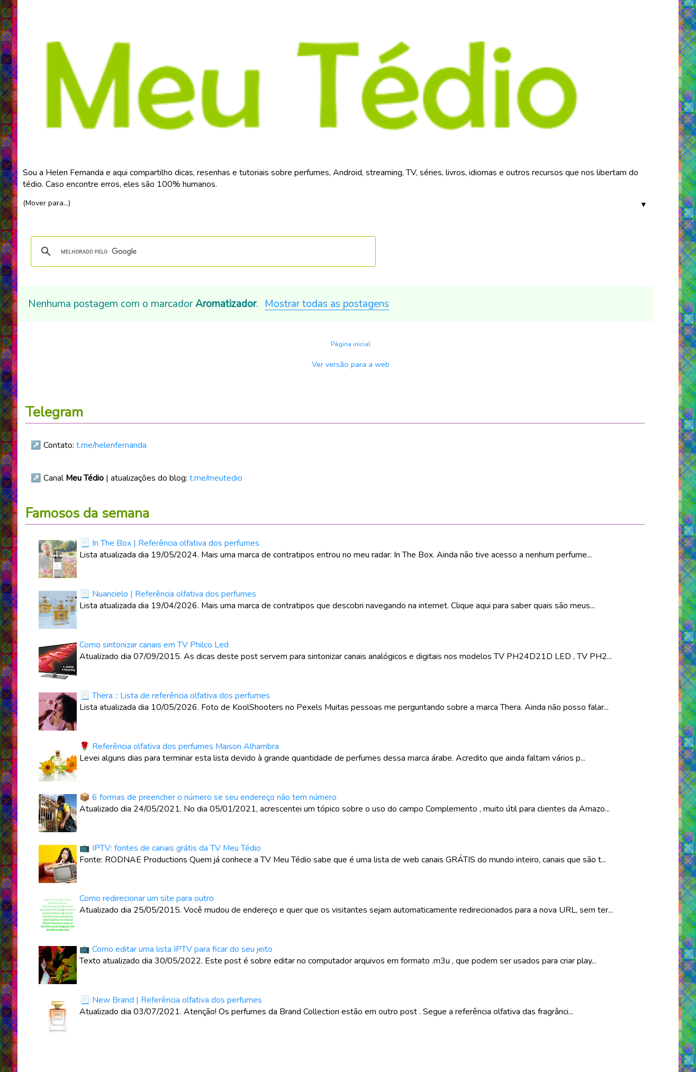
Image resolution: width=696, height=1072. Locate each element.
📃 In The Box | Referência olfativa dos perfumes (169, 543)
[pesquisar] (201, 251)
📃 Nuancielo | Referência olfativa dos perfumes (167, 594)
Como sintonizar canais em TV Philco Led (154, 645)
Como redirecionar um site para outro (146, 898)
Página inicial (350, 344)
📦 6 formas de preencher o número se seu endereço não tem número (208, 797)
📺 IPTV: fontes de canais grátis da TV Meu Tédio (170, 848)
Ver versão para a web (351, 364)
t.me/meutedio (215, 478)
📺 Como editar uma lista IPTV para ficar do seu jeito (176, 949)
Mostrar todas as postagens (327, 304)
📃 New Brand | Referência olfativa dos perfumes (170, 1000)
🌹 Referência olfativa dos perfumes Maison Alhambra (179, 746)
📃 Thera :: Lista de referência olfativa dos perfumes (174, 695)
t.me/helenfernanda (111, 445)
